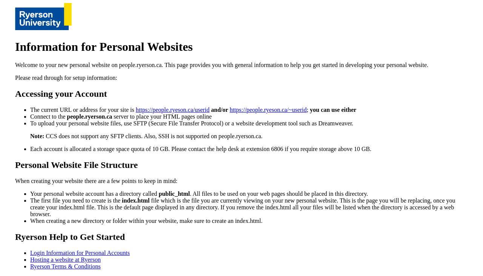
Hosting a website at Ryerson (65, 259)
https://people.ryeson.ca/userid (173, 110)
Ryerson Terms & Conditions (65, 266)
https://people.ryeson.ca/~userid (268, 110)
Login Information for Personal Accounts (80, 253)
